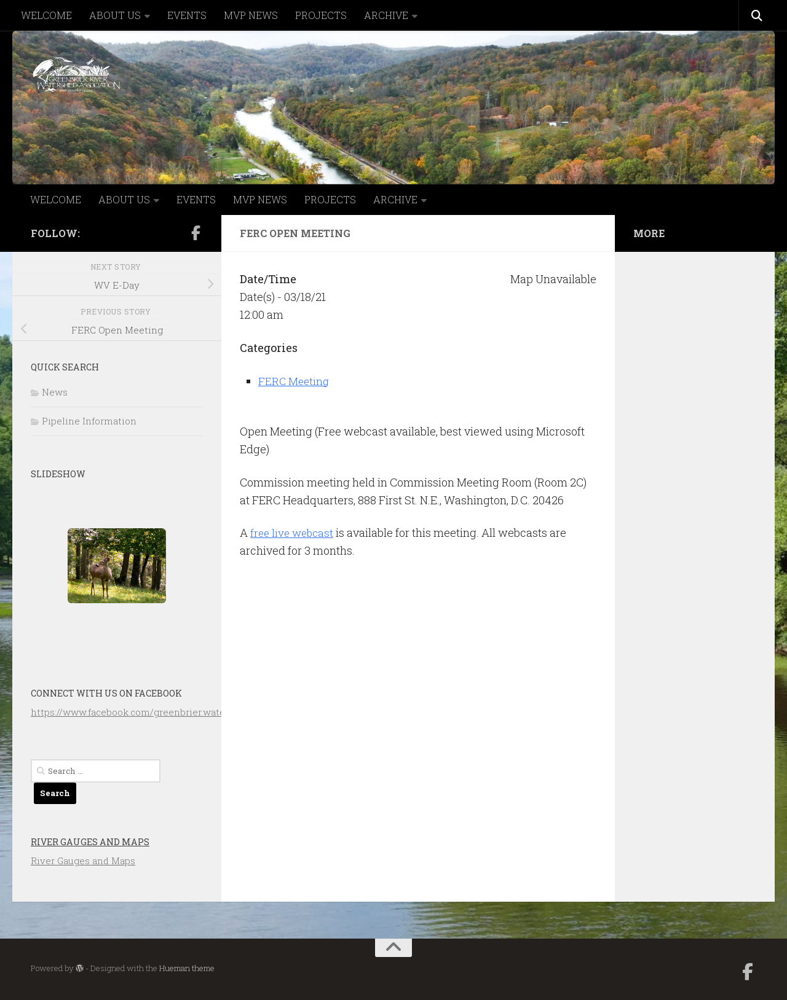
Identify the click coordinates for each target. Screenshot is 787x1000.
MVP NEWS (251, 15)
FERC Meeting (294, 380)
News (55, 392)
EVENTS (187, 15)
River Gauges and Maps (90, 842)
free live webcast (294, 532)
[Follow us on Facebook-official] (195, 232)
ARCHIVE (386, 15)
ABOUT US (115, 15)
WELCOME (46, 15)
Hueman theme (187, 968)
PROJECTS (321, 15)
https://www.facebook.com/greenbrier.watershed (141, 712)
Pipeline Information (89, 421)
